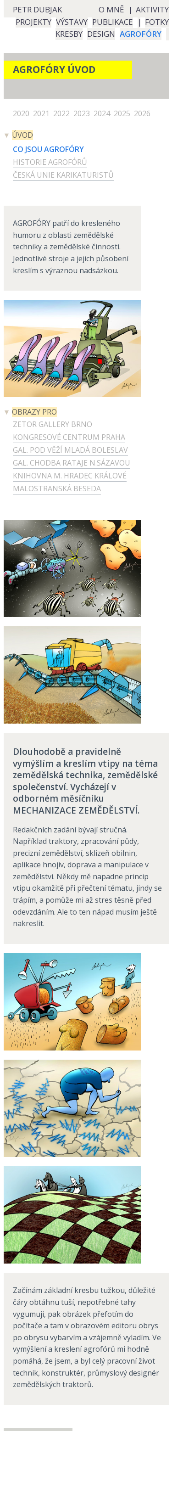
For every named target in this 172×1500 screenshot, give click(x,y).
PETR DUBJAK (37, 9)
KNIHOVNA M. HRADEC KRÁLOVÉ (70, 476)
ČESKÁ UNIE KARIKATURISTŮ (63, 175)
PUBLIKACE (112, 22)
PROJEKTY (33, 22)
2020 (22, 113)
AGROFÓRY (140, 33)
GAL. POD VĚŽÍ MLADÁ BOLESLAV (70, 450)
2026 (143, 113)
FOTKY (157, 22)
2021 (42, 113)
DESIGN (101, 33)
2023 (82, 113)
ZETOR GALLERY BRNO (52, 424)
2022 (62, 113)
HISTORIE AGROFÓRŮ (50, 162)
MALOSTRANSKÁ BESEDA (57, 488)
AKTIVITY (152, 9)
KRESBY (69, 33)
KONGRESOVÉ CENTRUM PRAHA (69, 437)
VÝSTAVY (72, 22)
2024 (103, 113)
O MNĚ (111, 9)
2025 (123, 113)
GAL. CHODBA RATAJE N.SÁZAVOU (71, 463)
